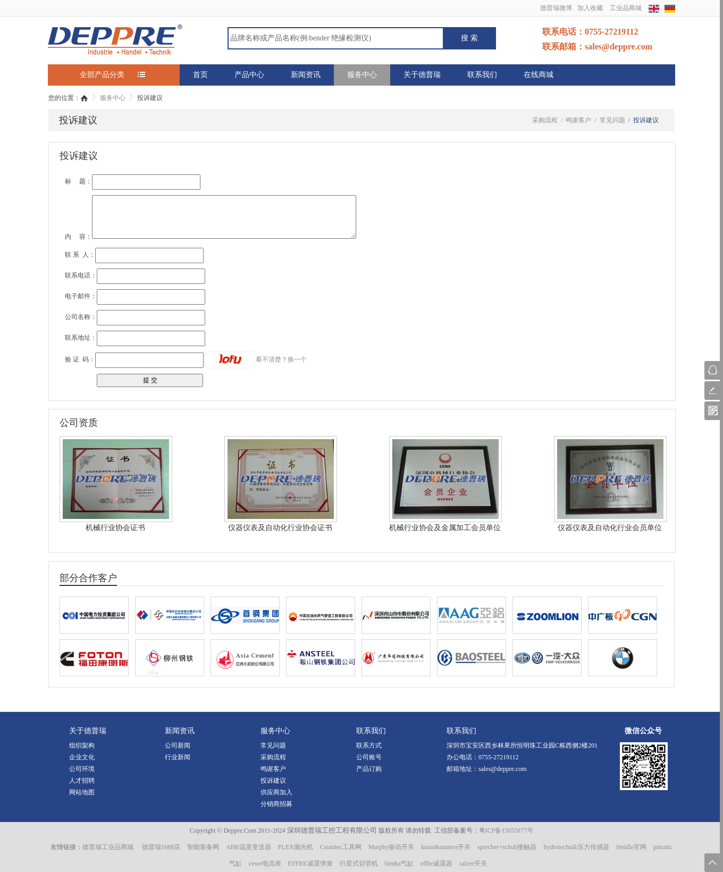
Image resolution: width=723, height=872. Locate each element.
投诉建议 (273, 780)
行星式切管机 (359, 863)
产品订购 (369, 769)
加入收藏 (590, 8)
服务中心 (362, 75)
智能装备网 (203, 847)
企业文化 (82, 757)
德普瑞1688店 (161, 847)
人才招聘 (82, 780)
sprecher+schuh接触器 (506, 847)
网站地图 (82, 792)
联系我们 (482, 75)
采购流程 (273, 757)
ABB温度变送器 (248, 847)
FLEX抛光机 (295, 847)
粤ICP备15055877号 (506, 830)
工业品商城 (626, 8)
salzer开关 (473, 863)
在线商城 (538, 75)
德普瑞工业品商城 (107, 847)
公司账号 (369, 757)
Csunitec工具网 (341, 847)
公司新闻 (177, 745)
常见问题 (273, 745)
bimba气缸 (399, 863)
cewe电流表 (265, 863)
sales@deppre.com (502, 769)
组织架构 (82, 745)
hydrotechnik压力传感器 (576, 847)
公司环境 (82, 769)
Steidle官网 (631, 847)
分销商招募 (276, 804)
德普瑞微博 (556, 8)
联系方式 (369, 745)
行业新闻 (177, 757)
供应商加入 (276, 792)
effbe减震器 (436, 863)
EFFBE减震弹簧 (310, 863)
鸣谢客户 (273, 769)
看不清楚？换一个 (281, 359)
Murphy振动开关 (391, 847)
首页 (200, 75)
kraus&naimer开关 (445, 847)
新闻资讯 (306, 75)
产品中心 (249, 75)
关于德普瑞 (422, 75)
